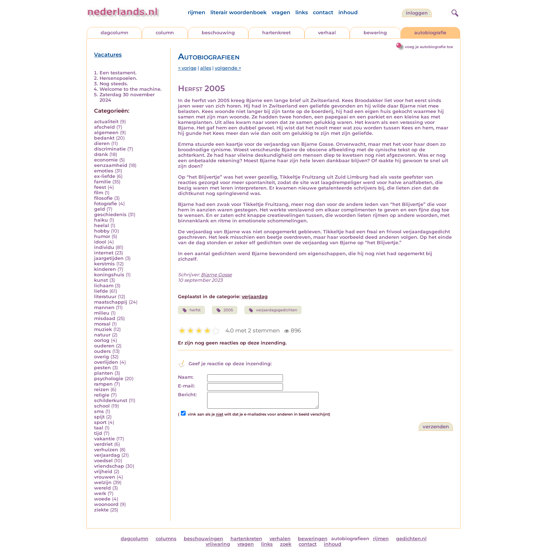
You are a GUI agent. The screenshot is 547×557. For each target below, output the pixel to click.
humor (102, 236)
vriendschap (109, 466)
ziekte (101, 510)
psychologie (108, 378)
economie (106, 160)
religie (101, 395)
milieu (101, 313)
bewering (375, 32)
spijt (99, 417)
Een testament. (118, 72)
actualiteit (106, 121)
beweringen (312, 538)
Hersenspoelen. (118, 78)
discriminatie (110, 149)
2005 (224, 310)
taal (98, 428)
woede (102, 499)
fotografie (105, 203)
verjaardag (107, 455)
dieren (102, 143)
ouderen (104, 345)
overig (101, 356)
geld (99, 209)
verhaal (327, 32)
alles (205, 68)
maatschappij (110, 302)
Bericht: (187, 394)
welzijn (103, 482)
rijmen (196, 12)
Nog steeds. (114, 83)
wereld (102, 488)
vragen (281, 12)
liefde (101, 291)
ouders (102, 351)
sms (99, 411)
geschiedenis (110, 214)
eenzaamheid (110, 165)
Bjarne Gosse (216, 274)
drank (101, 154)
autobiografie (430, 32)
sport (100, 422)
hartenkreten (246, 538)
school (102, 406)
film (98, 192)
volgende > (228, 68)
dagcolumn (114, 32)
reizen (101, 389)
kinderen (105, 269)
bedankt (104, 138)
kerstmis (104, 263)
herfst (191, 310)
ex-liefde (104, 176)
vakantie (104, 438)
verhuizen (106, 449)
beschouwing (218, 32)
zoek (285, 544)
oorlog (101, 340)
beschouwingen (203, 538)
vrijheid (103, 471)
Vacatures (108, 54)
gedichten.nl (411, 538)
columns (166, 538)
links (301, 12)
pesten (102, 367)
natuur (102, 335)
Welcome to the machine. (131, 89)
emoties (103, 171)
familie (102, 181)
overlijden (106, 362)
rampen (103, 384)
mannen (104, 307)
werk (100, 493)
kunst (101, 280)
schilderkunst (110, 400)
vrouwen (104, 477)
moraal (102, 324)
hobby (101, 231)
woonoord (106, 504)
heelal (101, 225)
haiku (101, 220)
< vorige (187, 68)
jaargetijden (109, 258)
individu (104, 247)
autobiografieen (350, 538)
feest (100, 187)
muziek (103, 329)
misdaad (104, 318)
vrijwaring (218, 544)
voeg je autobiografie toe (429, 46)
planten (103, 373)
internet (103, 253)
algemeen (106, 132)
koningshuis (109, 274)
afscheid (104, 127)
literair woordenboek (238, 12)
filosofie (103, 198)
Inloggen (417, 13)
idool (100, 242)
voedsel (103, 460)
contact (323, 12)
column (165, 32)
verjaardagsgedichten (273, 310)
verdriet (103, 444)
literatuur (105, 296)
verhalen (280, 538)
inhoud (348, 12)
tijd (98, 433)
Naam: (185, 377)
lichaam (103, 285)
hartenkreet (276, 32)
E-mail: (186, 386)
